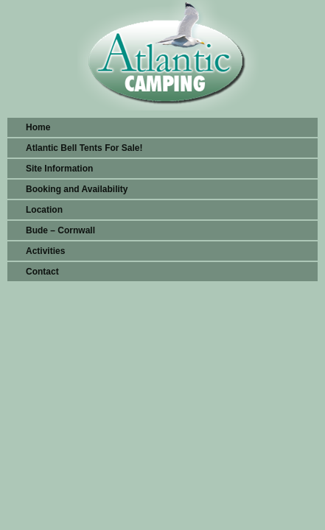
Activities (45, 251)
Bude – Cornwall (60, 230)
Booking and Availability (76, 189)
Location (44, 210)
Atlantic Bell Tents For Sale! (84, 148)
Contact (42, 271)
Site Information (59, 168)
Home (38, 127)
